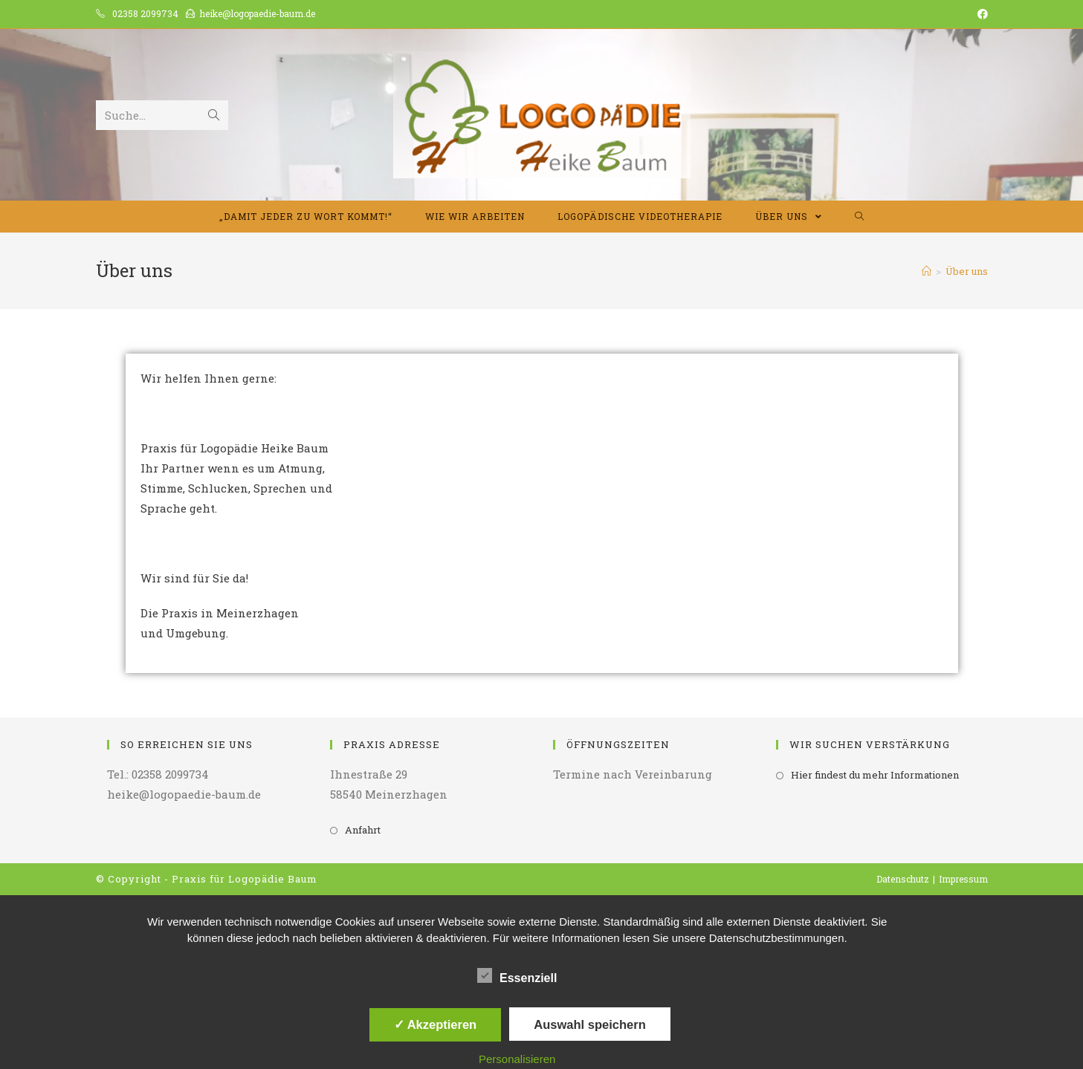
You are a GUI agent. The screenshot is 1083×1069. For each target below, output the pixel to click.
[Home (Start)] (926, 271)
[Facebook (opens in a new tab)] (980, 14)
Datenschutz (902, 879)
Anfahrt (363, 829)
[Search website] (859, 217)
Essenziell (517, 975)
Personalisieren (517, 1059)
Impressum (963, 879)
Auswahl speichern (589, 1024)
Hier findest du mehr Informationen (875, 775)
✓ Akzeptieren (435, 1024)
